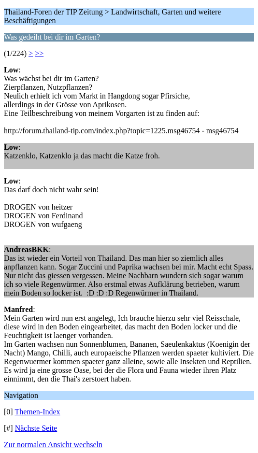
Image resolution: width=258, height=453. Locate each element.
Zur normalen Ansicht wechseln (53, 444)
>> (39, 53)
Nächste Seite (36, 428)
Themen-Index (37, 412)
